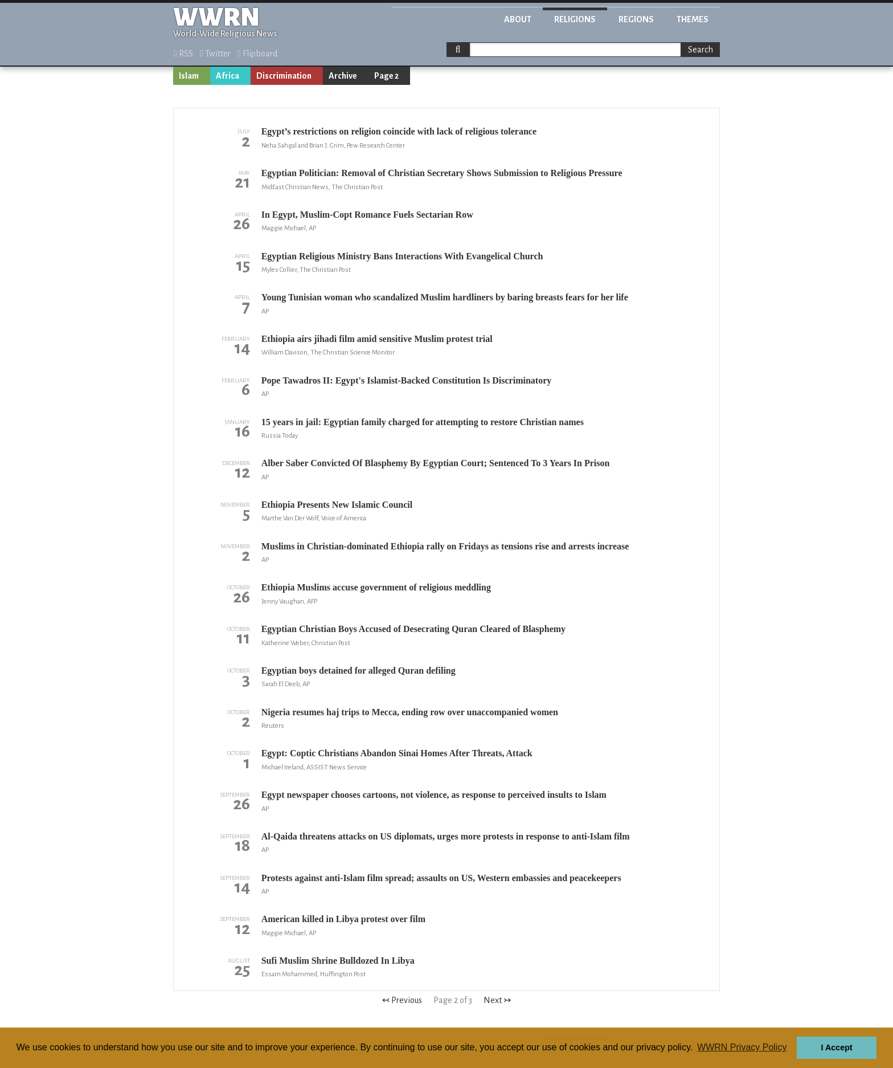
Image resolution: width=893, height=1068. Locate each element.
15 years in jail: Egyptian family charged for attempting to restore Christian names (422, 422)
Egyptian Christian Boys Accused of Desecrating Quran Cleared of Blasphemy (413, 629)
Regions (636, 19)
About (517, 19)
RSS (183, 53)
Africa (227, 75)
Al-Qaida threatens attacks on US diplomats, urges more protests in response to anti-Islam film (445, 836)
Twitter (215, 53)
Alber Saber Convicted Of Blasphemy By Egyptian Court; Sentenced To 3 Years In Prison (435, 463)
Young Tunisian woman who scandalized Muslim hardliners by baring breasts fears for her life (444, 297)
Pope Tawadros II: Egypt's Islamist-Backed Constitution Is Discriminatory (406, 380)
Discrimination (284, 75)
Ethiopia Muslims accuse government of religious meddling (376, 587)
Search (700, 49)
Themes (692, 19)
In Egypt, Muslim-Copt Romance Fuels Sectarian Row (367, 214)
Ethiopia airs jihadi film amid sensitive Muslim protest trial (377, 339)
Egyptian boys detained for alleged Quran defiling (358, 670)
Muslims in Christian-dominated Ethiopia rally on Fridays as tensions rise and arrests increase (445, 546)
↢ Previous (402, 1000)
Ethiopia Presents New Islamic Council (336, 504)
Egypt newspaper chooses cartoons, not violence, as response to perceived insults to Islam (434, 795)
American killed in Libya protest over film (343, 919)
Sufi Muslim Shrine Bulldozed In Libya (338, 960)
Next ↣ (497, 1000)
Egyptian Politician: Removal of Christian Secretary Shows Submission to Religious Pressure (441, 173)
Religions (575, 19)
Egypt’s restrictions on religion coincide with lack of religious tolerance (398, 131)
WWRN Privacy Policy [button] (742, 1047)
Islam (189, 75)
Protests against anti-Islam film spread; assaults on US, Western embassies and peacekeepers (441, 878)
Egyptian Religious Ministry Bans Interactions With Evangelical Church (402, 256)
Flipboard (257, 53)
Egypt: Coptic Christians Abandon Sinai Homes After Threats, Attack (396, 753)
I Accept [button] (836, 1047)
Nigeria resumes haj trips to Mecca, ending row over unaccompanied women (409, 712)
